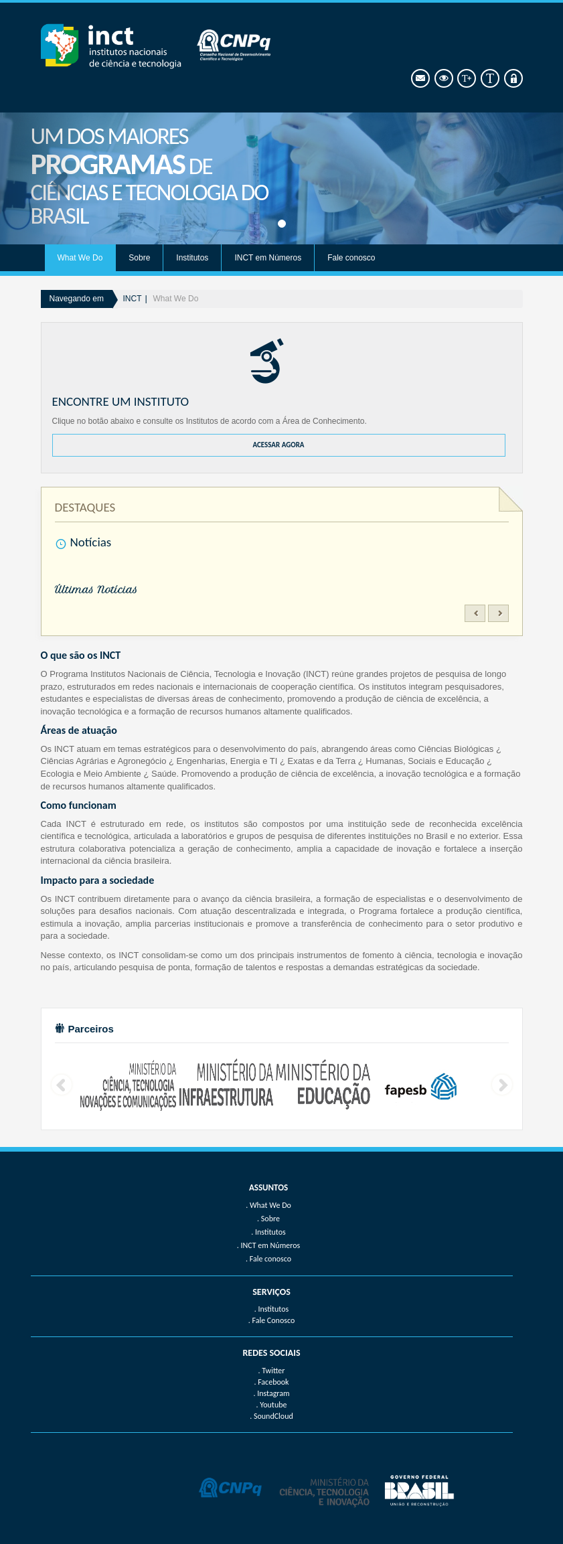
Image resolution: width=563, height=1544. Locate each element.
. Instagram (271, 1393)
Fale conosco (351, 257)
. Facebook (271, 1382)
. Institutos (271, 1309)
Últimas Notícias (96, 590)
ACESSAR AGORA (278, 445)
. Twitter (271, 1370)
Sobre (139, 257)
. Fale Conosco (271, 1320)
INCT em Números (267, 257)
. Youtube (271, 1404)
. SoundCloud (271, 1416)
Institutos (192, 257)
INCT (132, 298)
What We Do (80, 257)
